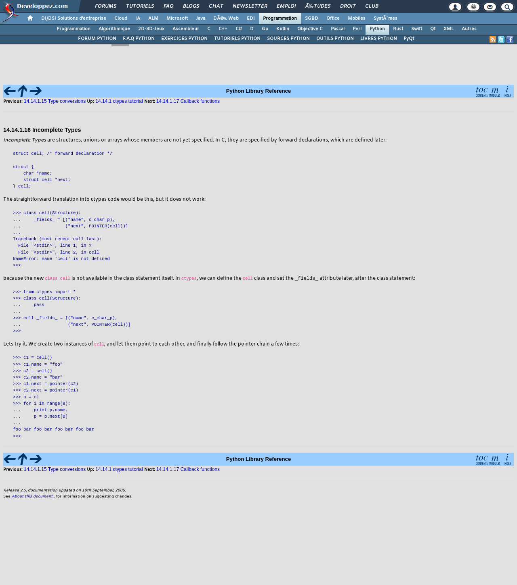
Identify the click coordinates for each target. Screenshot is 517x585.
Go (265, 29)
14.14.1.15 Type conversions (55, 101)
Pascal (338, 29)
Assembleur (185, 29)
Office (333, 18)
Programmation (280, 18)
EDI (251, 18)
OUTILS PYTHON (335, 39)
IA (137, 18)
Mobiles (357, 18)
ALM (153, 18)
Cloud (120, 18)
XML (448, 29)
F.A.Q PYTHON (139, 39)
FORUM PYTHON (97, 39)
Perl (357, 29)
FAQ (168, 6)
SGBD (311, 18)
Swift (416, 29)
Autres (469, 29)
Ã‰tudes (318, 6)
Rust (398, 29)
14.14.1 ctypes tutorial (119, 470)
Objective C (310, 29)
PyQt (409, 39)
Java (200, 18)
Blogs (191, 6)
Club (371, 6)
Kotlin (282, 29)
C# (238, 29)
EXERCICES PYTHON (184, 39)
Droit (347, 6)
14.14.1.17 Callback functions (188, 470)
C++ (223, 29)
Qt (432, 29)
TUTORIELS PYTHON (237, 39)
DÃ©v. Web (226, 18)
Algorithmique (114, 29)
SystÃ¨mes (385, 18)
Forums (105, 6)
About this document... (33, 497)
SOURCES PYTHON (288, 39)
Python (377, 29)
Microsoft (177, 18)
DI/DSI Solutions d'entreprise (73, 18)
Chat (216, 6)
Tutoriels (140, 6)
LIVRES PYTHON (378, 39)
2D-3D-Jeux (151, 29)
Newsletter (250, 6)
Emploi (286, 6)
